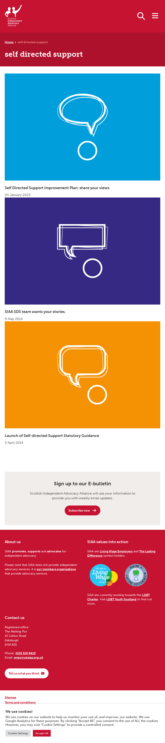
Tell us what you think (27, 673)
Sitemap (10, 697)
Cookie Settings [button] (18, 733)
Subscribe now (83, 510)
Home (9, 42)
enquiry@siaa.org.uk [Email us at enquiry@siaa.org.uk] (28, 657)
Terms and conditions (20, 702)
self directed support (33, 42)
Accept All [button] (41, 733)
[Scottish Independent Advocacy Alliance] (13, 16)
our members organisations (56, 569)
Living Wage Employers (116, 551)
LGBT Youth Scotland (121, 599)
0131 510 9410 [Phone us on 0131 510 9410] (25, 653)
